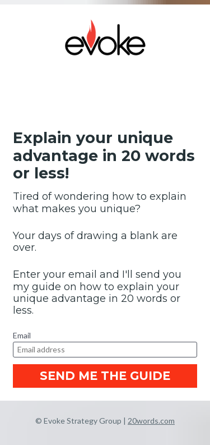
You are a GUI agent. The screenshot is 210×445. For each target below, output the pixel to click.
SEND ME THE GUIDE (105, 376)
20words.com (151, 420)
